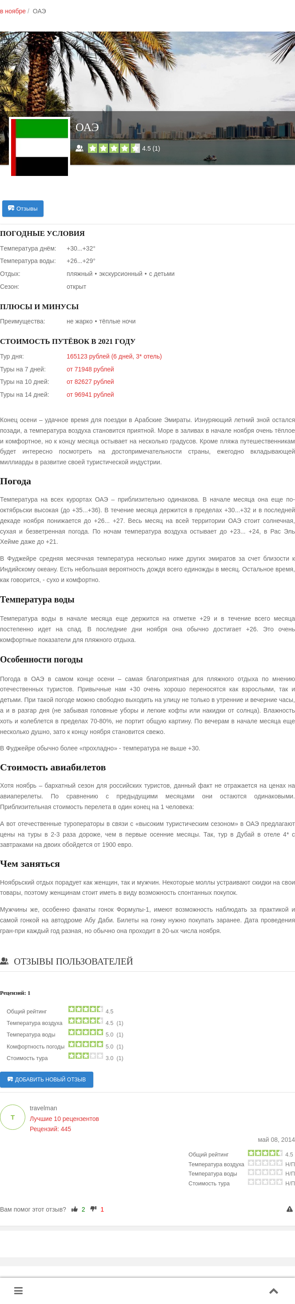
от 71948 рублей (90, 369)
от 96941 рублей (90, 394)
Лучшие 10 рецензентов (64, 1118)
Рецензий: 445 (50, 1129)
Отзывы (23, 208)
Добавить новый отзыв (47, 1080)
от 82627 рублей (90, 381)
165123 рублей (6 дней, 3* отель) (114, 356)
